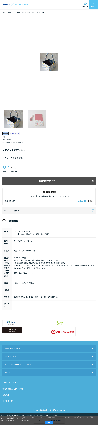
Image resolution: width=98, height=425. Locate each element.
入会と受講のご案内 (12, 348)
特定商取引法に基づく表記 (12, 388)
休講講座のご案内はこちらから (25, 273)
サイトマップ (7, 401)
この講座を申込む (47, 180)
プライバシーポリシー (10, 382)
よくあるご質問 (10, 356)
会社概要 (5, 395)
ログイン (85, 6)
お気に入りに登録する (12, 210)
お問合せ (8, 372)
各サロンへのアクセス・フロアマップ (19, 364)
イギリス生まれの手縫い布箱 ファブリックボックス (49, 196)
